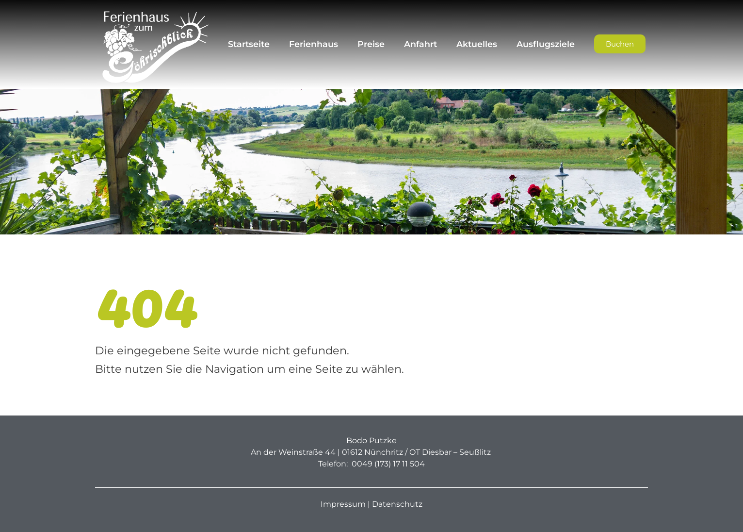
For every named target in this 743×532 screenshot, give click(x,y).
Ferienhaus (313, 44)
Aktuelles (476, 44)
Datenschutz (397, 504)
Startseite (249, 44)
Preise (371, 44)
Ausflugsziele (546, 44)
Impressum (343, 504)
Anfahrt (420, 44)
